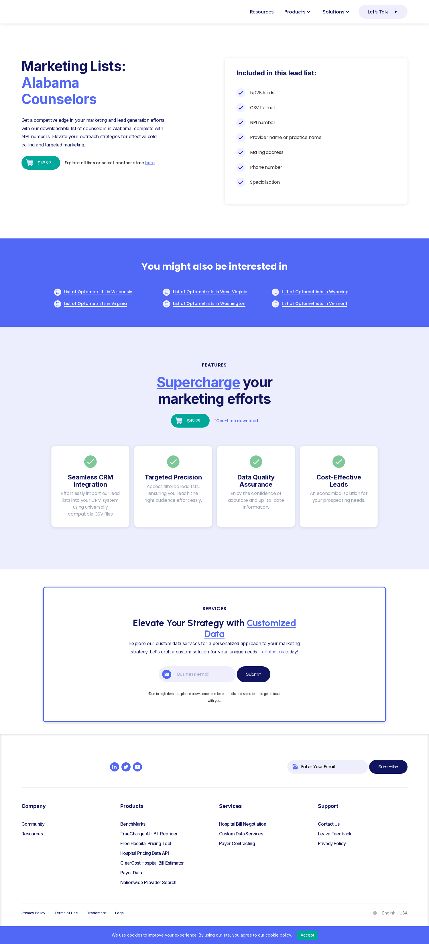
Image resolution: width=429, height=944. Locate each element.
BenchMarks (132, 824)
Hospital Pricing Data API (144, 853)
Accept (307, 935)
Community (32, 824)
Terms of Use (66, 913)
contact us (273, 652)
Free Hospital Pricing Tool (145, 843)
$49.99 (44, 162)
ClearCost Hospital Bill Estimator (152, 863)
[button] (298, 12)
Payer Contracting (237, 843)
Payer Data (131, 873)
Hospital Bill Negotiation (242, 824)
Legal (120, 913)
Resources (261, 12)
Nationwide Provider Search (148, 882)
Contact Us (329, 824)
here (149, 163)
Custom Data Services (241, 834)
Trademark (96, 913)
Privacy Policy (332, 843)
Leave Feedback (334, 834)
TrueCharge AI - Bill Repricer (148, 834)
